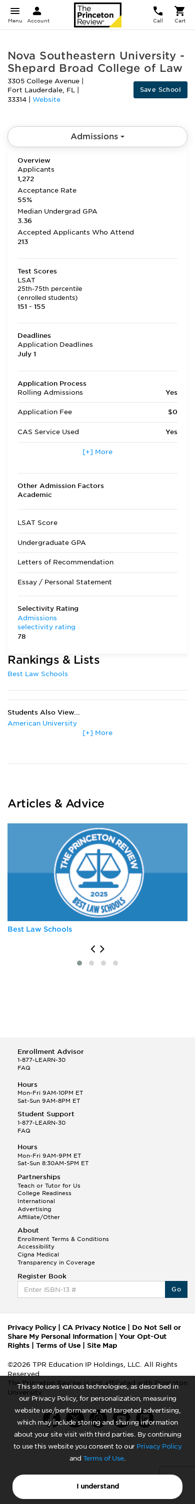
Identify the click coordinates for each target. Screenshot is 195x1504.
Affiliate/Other (39, 1217)
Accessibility (36, 1246)
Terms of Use (103, 1458)
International (36, 1201)
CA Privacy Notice (94, 1327)
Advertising (35, 1209)
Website (46, 99)
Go (176, 1289)
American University (42, 723)
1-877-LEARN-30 (42, 1059)
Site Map (102, 1345)
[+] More (97, 452)
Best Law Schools (38, 674)
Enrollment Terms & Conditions (63, 1239)
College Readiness (45, 1193)
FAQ (24, 1067)
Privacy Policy (159, 1446)
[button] (80, 963)
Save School (160, 89)
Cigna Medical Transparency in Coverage (56, 1258)
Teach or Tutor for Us (49, 1185)
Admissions (97, 136)
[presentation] (92, 949)
